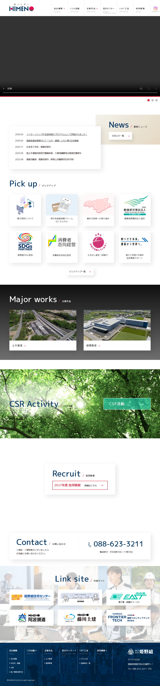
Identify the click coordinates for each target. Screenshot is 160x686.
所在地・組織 (15, 663)
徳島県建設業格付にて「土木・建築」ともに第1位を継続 (52, 140)
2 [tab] (152, 100)
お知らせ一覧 (118, 135)
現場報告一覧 (85, 663)
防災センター (69, 651)
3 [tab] (156, 100)
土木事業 (49, 659)
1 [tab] (148, 100)
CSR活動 (117, 403)
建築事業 (49, 663)
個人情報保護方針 (17, 672)
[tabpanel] (80, 56)
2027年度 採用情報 (75, 485)
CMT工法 (84, 659)
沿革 (12, 667)
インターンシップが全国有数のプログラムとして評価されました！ (56, 134)
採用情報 (102, 651)
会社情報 (14, 659)
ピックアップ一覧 (77, 271)
